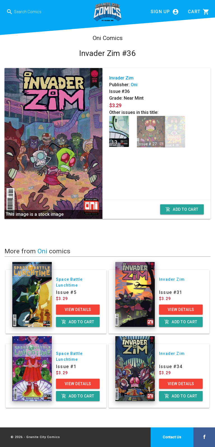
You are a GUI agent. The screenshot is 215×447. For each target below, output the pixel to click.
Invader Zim (121, 78)
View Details (78, 309)
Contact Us (172, 437)
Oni (134, 84)
